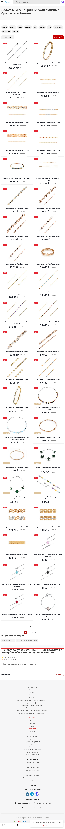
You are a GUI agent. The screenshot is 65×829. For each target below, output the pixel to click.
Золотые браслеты (8, 640)
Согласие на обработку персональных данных (32, 700)
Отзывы (32, 785)
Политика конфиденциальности (32, 705)
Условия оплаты (32, 765)
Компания (32, 684)
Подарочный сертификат (32, 775)
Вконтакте (27, 794)
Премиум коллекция (32, 755)
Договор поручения (32, 708)
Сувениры (32, 747)
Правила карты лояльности (32, 778)
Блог (32, 780)
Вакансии (32, 692)
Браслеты (32, 729)
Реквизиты (32, 695)
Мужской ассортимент (32, 742)
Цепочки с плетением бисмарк (27, 640)
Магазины (32, 690)
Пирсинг (32, 739)
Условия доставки (32, 767)
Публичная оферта (32, 703)
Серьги (32, 721)
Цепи (32, 726)
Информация (32, 759)
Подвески (32, 731)
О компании (32, 687)
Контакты (32, 697)
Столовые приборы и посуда (32, 749)
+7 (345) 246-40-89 (23, 803)
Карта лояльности (32, 773)
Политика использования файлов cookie (32, 713)
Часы (32, 744)
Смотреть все (58, 674)
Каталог (32, 718)
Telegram (32, 794)
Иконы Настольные (32, 752)
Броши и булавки (32, 736)
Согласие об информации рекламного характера (32, 710)
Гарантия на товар (32, 770)
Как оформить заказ (32, 762)
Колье (33, 734)
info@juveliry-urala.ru (44, 803)
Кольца (32, 723)
